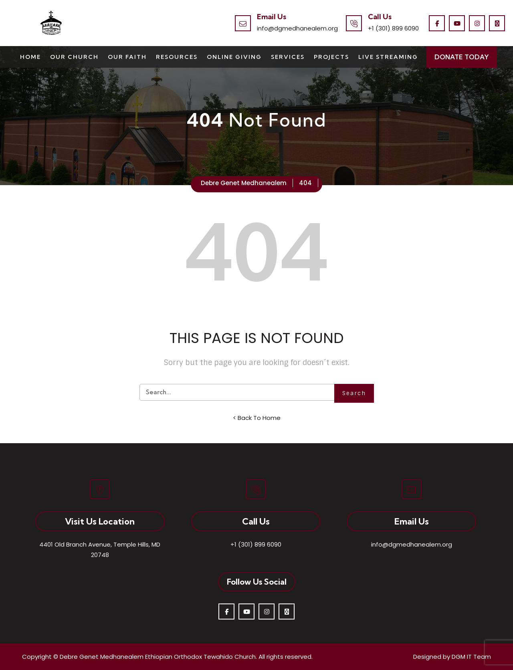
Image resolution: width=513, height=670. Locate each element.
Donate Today (461, 57)
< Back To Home (257, 418)
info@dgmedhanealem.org (297, 28)
